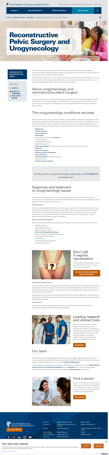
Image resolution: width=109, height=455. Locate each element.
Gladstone (59, 367)
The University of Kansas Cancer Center (91, 429)
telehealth (71, 367)
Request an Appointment (16, 93)
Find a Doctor (83, 11)
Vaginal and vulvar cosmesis (44, 161)
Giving (83, 432)
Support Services (62, 434)
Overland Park (51, 367)
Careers (96, 4)
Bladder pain (39, 129)
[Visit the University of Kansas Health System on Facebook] (8, 437)
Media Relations (86, 434)
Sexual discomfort (41, 155)
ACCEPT (86, 446)
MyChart (15, 98)
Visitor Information (63, 437)
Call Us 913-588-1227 (14, 430)
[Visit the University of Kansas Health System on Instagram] (25, 437)
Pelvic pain (38, 148)
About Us (46, 422)
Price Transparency (63, 428)
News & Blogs (47, 432)
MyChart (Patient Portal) (78, 4)
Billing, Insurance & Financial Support (66, 425)
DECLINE (99, 446)
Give (100, 4)
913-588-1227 (14, 88)
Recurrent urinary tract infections (45, 153)
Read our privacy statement (9, 451)
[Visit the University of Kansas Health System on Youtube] (30, 437)
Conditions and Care (18, 17)
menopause (56, 137)
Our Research (79, 345)
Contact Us (46, 424)
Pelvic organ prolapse (42, 146)
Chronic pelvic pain (41, 131)
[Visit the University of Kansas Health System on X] (14, 437)
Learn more (75, 174)
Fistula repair (39, 135)
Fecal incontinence (41, 133)
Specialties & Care (35, 11)
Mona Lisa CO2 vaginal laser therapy (46, 232)
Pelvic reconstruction (41, 150)
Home (8, 17)
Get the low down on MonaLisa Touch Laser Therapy (86, 273)
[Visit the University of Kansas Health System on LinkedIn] (19, 437)
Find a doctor (79, 397)
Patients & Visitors (59, 11)
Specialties (30, 17)
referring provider (74, 369)
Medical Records (62, 432)
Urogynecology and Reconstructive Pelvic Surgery (16, 74)
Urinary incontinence (41, 157)
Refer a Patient (89, 4)
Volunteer (46, 437)
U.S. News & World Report (72, 362)
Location (14, 11)
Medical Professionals (88, 424)
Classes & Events (48, 434)
